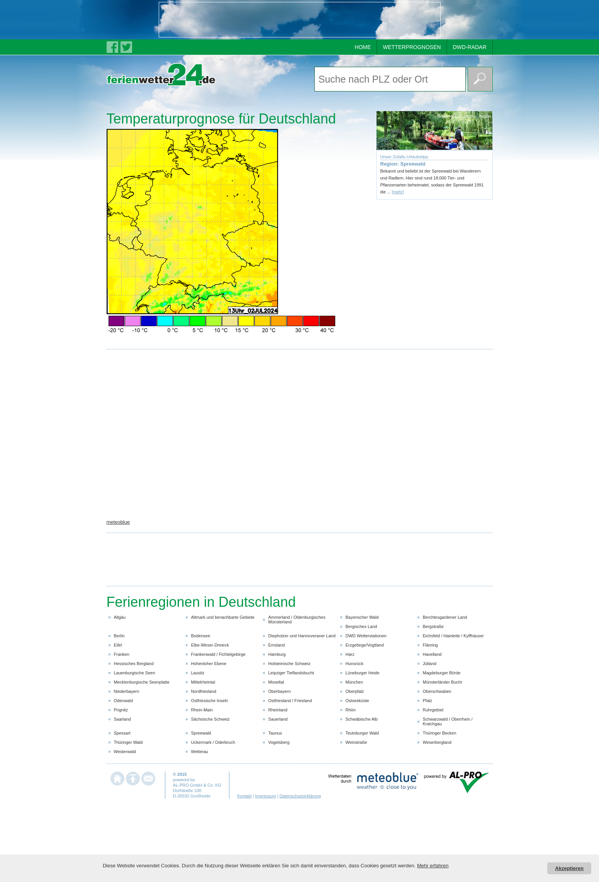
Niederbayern (126, 691)
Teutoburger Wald (362, 733)
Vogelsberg (279, 742)
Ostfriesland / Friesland (290, 700)
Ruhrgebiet (433, 710)
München (354, 682)
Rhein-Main (202, 710)
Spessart (122, 733)
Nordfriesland (203, 691)
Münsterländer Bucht (442, 682)
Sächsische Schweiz (210, 719)
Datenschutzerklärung (300, 796)
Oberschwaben (437, 691)
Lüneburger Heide (363, 672)
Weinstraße (356, 742)
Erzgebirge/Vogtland (365, 645)
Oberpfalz (355, 691)
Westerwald (125, 751)
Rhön (351, 710)
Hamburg (277, 654)
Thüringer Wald (128, 742)
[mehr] (398, 192)
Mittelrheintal (203, 682)
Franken (121, 654)
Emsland (276, 645)
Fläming (430, 645)
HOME (363, 47)
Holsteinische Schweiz (289, 663)
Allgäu (120, 617)
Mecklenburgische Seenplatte (142, 682)
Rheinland (278, 710)
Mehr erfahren (433, 865)
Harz (350, 654)
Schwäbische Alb (362, 719)
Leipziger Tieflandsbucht (291, 672)
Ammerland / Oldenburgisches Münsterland (297, 619)
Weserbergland (437, 742)
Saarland (122, 719)
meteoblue (118, 522)
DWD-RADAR (469, 47)
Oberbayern (279, 691)
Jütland (429, 663)
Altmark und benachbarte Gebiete (223, 617)
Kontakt (244, 796)
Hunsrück (354, 663)
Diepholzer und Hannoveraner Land (302, 635)
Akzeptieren (569, 868)
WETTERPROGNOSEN (412, 47)
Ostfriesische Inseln (209, 700)
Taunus (275, 733)
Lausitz (198, 672)
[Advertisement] (299, 19)
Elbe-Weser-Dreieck (210, 645)
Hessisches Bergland (134, 663)
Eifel (118, 645)
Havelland (432, 654)
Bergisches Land (361, 626)
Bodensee (200, 635)
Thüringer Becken (439, 733)
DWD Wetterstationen (366, 635)
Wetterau (199, 751)
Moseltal (276, 682)
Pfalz (427, 700)
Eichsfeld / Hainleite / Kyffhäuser (453, 635)
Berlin (119, 635)
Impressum (265, 796)
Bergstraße (433, 626)
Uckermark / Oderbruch (213, 742)
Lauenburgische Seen (134, 672)
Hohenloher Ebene (209, 663)
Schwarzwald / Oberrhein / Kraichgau (448, 721)
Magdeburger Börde (442, 672)
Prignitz (121, 710)
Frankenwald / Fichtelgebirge (218, 654)
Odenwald (123, 700)
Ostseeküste (357, 700)
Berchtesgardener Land (445, 617)
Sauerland (278, 719)
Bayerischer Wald (362, 617)
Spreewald (201, 733)
